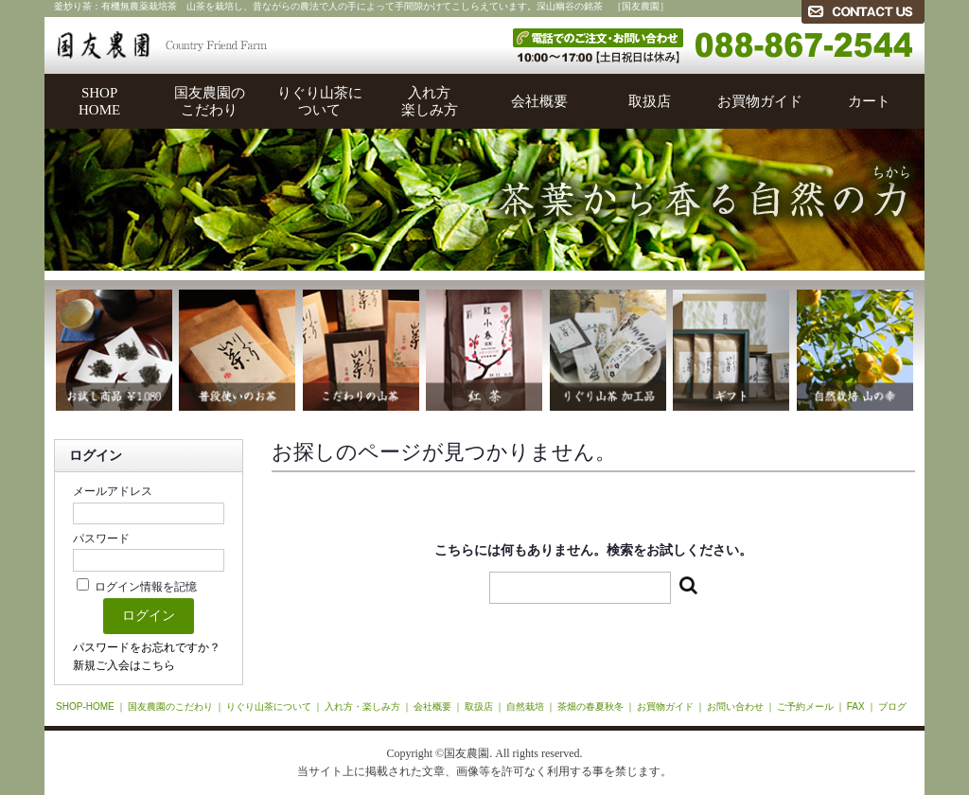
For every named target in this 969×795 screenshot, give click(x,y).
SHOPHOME (99, 101)
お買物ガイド (759, 101)
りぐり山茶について (319, 101)
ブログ (892, 706)
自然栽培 (525, 706)
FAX (856, 706)
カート (869, 101)
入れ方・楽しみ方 (362, 706)
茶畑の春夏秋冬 (590, 706)
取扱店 (649, 101)
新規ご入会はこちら (124, 665)
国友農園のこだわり (209, 101)
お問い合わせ (735, 706)
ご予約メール (805, 706)
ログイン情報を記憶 (137, 586)
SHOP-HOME (85, 706)
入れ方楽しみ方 (429, 101)
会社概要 (539, 101)
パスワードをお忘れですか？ (146, 647)
